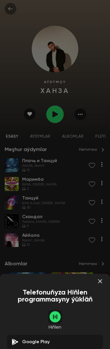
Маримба (61, 320)
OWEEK (38, 184)
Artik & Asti (31, 203)
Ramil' (40, 166)
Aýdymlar (40, 136)
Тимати (28, 222)
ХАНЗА (27, 166)
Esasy (12, 136)
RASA (26, 184)
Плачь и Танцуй (20, 320)
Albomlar (73, 136)
